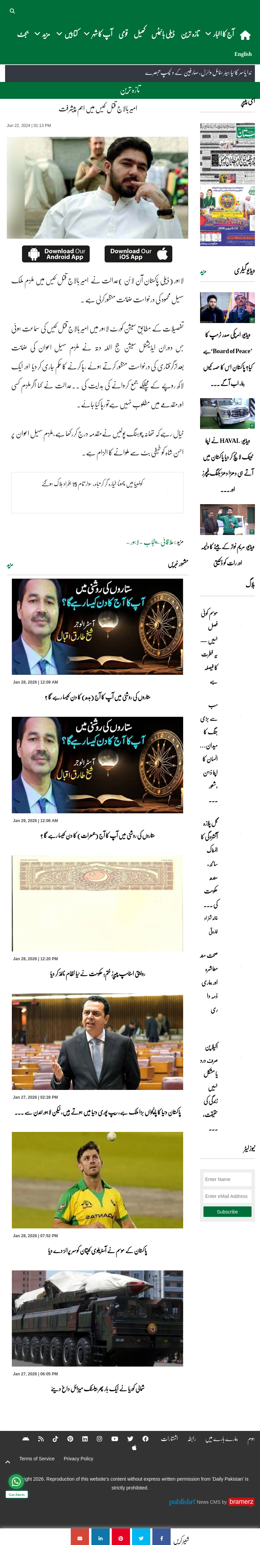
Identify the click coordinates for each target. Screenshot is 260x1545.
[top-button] (7, 1462)
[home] (246, 35)
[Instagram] (95, 1438)
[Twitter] (125, 1438)
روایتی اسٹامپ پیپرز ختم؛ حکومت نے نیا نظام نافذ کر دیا (97, 973)
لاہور (134, 542)
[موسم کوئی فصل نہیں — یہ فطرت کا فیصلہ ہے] (238, 625)
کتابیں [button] (67, 33)
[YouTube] (110, 1438)
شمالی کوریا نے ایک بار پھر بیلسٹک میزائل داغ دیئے (98, 1388)
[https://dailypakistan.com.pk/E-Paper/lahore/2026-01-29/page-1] (227, 184)
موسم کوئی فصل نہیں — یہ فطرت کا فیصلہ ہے (209, 647)
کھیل (139, 33)
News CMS (209, 1502)
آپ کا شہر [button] (98, 33)
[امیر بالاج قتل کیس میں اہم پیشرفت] (161, 1536)
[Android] (21, 1438)
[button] (13, 10)
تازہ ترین (190, 33)
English (243, 54)
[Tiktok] (51, 1438)
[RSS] (36, 1438)
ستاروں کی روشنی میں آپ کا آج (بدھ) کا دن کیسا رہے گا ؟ (98, 696)
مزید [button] (42, 33)
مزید (10, 564)
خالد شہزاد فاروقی (211, 925)
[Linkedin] (80, 1438)
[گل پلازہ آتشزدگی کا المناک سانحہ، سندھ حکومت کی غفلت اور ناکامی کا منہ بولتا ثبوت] (238, 835)
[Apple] (130, 1447)
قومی (123, 33)
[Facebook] (141, 1438)
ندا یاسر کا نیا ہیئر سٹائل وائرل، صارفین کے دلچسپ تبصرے (198, 72)
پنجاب (150, 542)
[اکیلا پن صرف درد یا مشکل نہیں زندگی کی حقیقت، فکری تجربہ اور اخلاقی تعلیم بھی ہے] (238, 1058)
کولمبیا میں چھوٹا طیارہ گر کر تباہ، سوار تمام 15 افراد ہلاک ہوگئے (92, 483)
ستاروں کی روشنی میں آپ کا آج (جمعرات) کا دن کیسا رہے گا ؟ (97, 835)
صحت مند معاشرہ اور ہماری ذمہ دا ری (209, 989)
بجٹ (22, 33)
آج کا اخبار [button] (219, 33)
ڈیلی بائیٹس (163, 33)
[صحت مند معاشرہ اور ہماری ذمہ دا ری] (238, 967)
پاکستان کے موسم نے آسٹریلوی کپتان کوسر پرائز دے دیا (97, 1250)
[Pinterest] (66, 1438)
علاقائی (167, 542)
